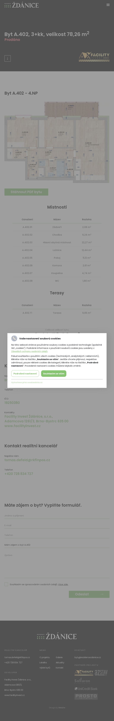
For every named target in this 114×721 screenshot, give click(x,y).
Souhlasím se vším (53, 373)
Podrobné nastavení (25, 373)
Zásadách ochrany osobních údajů (29, 351)
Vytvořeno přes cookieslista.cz (26, 382)
